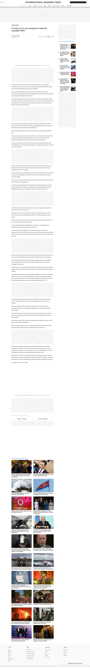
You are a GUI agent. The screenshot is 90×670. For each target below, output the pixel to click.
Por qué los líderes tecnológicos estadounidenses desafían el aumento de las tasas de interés (21, 595)
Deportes (62, 5)
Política (49, 5)
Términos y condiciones (30, 663)
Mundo (40, 5)
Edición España (68, 5)
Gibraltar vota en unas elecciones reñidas (42, 612)
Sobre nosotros (29, 657)
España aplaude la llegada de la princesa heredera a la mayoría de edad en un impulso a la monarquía (43, 520)
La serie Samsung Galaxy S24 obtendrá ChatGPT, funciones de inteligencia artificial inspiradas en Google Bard (21, 558)
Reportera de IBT (16, 35)
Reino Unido (47, 665)
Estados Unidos (47, 657)
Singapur (46, 663)
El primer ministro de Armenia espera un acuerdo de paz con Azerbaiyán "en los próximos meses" (42, 539)
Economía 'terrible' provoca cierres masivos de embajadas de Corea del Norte (65, 67)
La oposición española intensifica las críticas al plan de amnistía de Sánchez (65, 53)
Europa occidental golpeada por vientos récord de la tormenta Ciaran (64, 60)
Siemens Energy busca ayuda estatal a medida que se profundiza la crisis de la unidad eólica (20, 539)
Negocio (29, 5)
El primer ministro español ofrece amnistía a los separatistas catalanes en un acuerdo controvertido (21, 484)
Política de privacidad (30, 665)
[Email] (50, 37)
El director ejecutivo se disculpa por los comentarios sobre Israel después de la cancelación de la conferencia (42, 595)
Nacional (44, 5)
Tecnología (35, 5)
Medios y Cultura (56, 5)
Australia (46, 659)
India (46, 661)
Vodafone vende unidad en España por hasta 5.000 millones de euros (65, 73)
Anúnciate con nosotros (30, 659)
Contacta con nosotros (30, 661)
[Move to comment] (53, 37)
